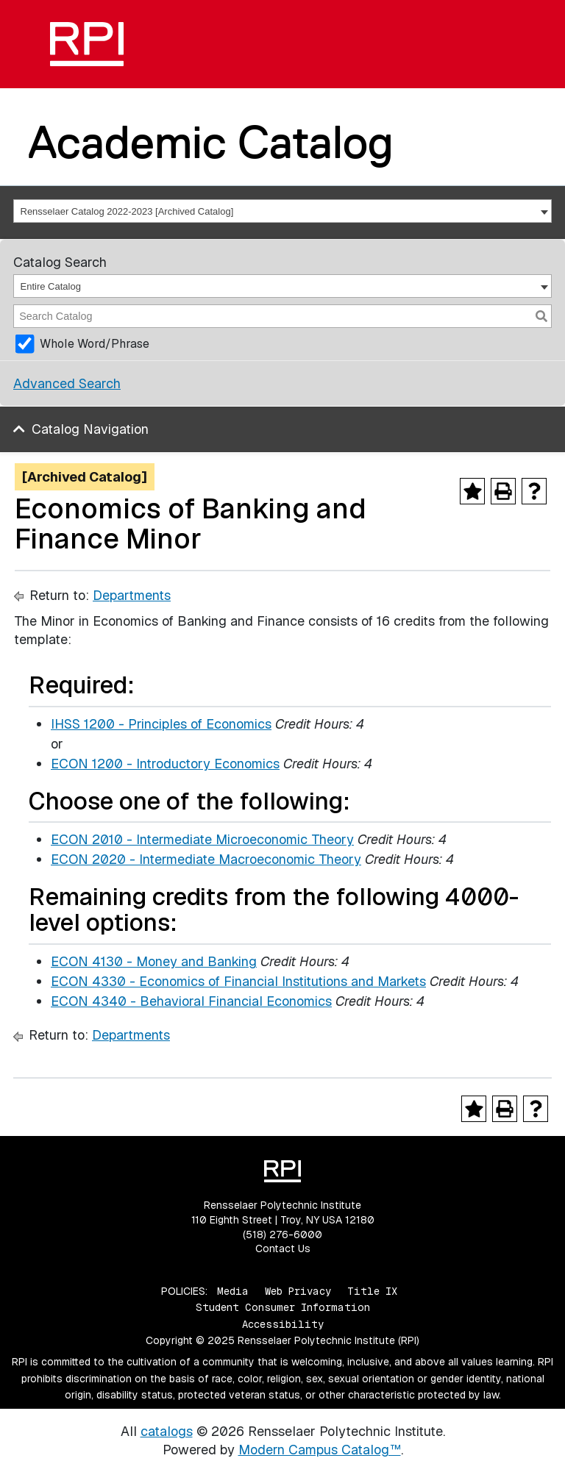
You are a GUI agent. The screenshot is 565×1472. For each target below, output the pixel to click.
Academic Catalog (211, 142)
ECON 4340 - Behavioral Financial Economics (191, 1001)
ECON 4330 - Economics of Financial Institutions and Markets (238, 981)
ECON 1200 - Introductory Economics (165, 763)
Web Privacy (298, 1291)
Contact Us (282, 1248)
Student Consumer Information (283, 1307)
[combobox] (282, 211)
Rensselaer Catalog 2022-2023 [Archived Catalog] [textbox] (127, 211)
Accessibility (283, 1324)
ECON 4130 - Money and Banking (154, 961)
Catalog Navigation (90, 429)
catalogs (167, 1431)
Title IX (372, 1291)
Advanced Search (67, 383)
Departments (132, 595)
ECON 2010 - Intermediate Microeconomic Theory (202, 839)
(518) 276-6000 (282, 1234)
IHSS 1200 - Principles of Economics (161, 723)
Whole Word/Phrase (94, 343)
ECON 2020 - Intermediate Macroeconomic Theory (206, 859)
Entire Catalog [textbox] (51, 286)
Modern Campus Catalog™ (319, 1449)
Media (233, 1291)
